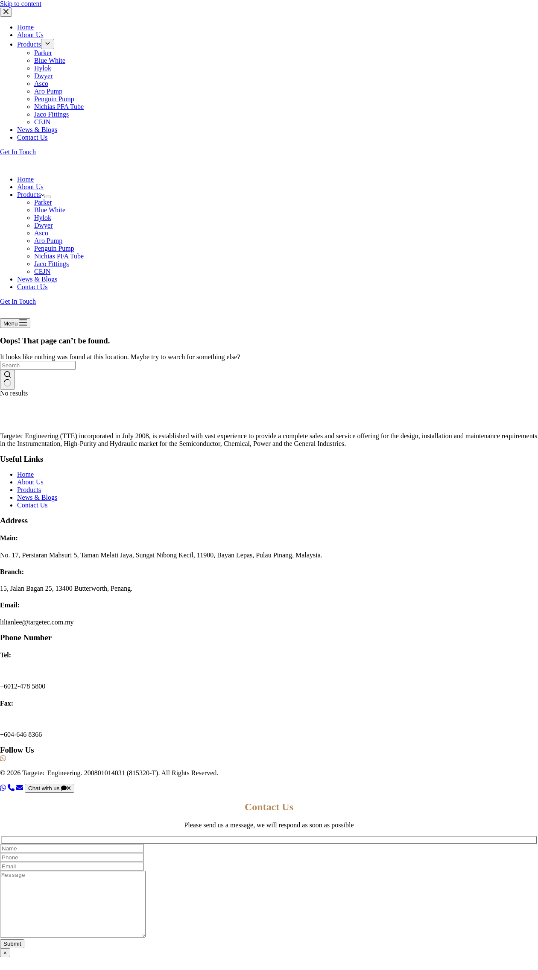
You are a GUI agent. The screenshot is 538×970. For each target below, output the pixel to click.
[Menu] (15, 323)
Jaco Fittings (51, 263)
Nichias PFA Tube (59, 256)
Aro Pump (48, 240)
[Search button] (7, 380)
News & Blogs (37, 279)
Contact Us (32, 286)
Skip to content (20, 3)
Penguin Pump (54, 248)
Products (30, 194)
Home (25, 179)
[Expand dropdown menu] (47, 197)
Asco (41, 233)
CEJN (42, 271)
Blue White (49, 210)
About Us (30, 186)
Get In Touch (18, 301)
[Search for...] (38, 365)
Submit (12, 956)
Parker (43, 202)
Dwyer (43, 225)
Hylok (42, 217)
